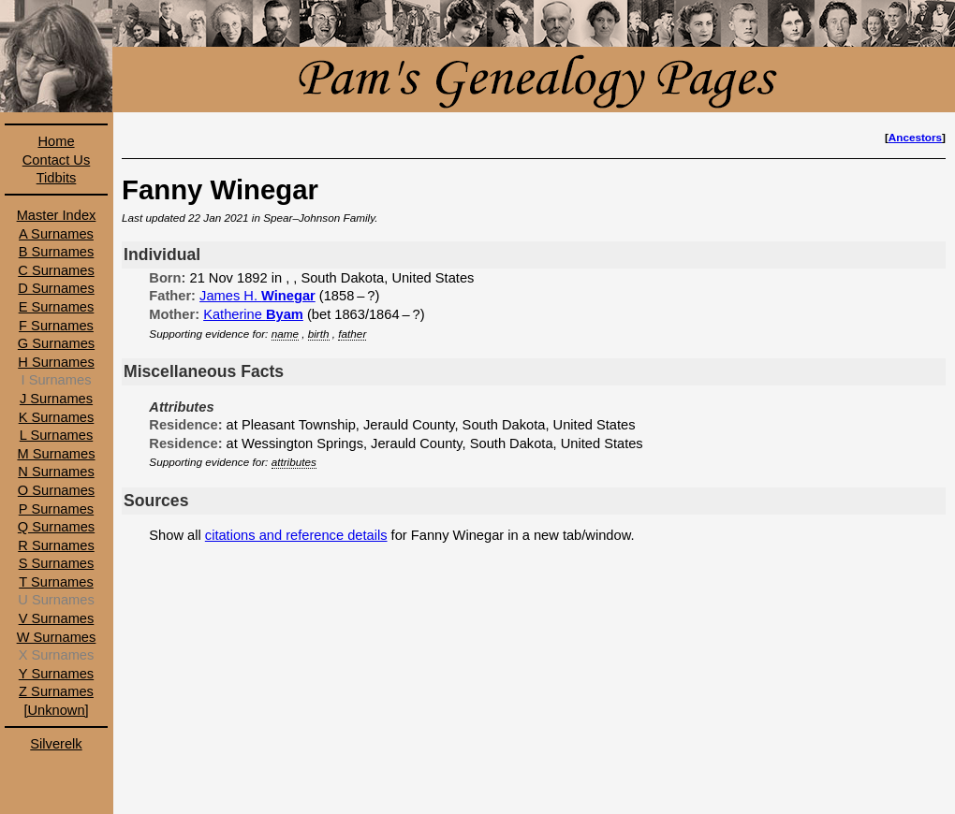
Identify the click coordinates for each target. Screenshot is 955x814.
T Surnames (56, 581)
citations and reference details (296, 535)
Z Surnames (56, 691)
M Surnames (56, 453)
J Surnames (56, 398)
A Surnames (56, 233)
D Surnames (56, 288)
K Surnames (57, 417)
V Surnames (57, 618)
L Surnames (56, 435)
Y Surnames (56, 673)
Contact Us (56, 160)
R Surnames (56, 545)
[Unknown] (55, 710)
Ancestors (915, 137)
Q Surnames (56, 526)
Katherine (253, 314)
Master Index (56, 215)
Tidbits (57, 177)
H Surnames (56, 362)
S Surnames (57, 563)
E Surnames (57, 306)
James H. (257, 295)
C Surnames (56, 270)
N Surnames (56, 471)
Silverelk (55, 743)
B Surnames (57, 251)
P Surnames (56, 508)
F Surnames (56, 325)
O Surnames (56, 490)
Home (55, 141)
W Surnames (56, 637)
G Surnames (56, 343)
